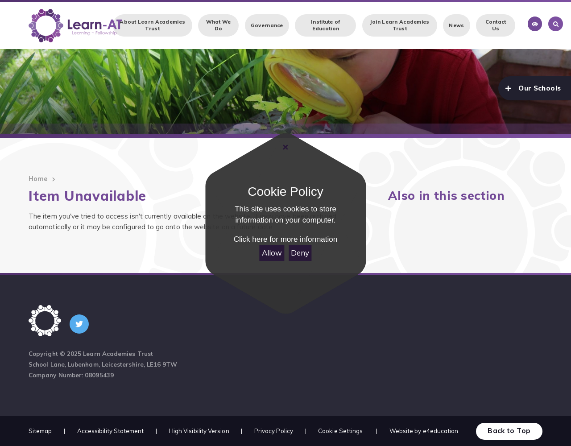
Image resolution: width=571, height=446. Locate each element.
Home (38, 179)
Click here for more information (285, 239)
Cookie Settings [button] (340, 430)
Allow (272, 252)
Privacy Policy (273, 430)
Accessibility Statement (110, 430)
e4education (441, 430)
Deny (300, 252)
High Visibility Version (199, 430)
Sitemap (40, 430)
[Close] (285, 147)
